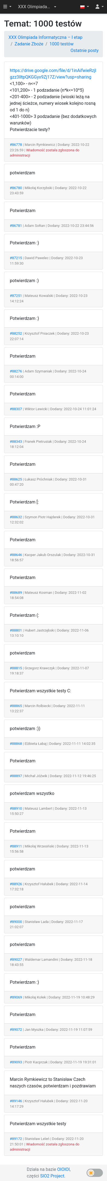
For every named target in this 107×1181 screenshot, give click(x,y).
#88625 (16, 479)
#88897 (16, 776)
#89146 (16, 1101)
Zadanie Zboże (29, 44)
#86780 (16, 188)
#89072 (16, 1029)
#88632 (16, 517)
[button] (37, 7)
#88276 (16, 371)
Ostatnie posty (84, 50)
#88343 (16, 441)
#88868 (16, 744)
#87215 (16, 258)
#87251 (16, 296)
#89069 (16, 997)
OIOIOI (63, 1169)
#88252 (16, 333)
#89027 (16, 959)
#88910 (16, 808)
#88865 (16, 706)
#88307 (16, 409)
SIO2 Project (52, 1176)
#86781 (16, 226)
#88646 (16, 555)
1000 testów (61, 44)
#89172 (16, 1139)
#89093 (16, 1062)
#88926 (16, 884)
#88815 (16, 668)
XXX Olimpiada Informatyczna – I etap (45, 37)
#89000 (16, 922)
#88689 (16, 592)
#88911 (16, 846)
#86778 (16, 145)
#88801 (16, 630)
